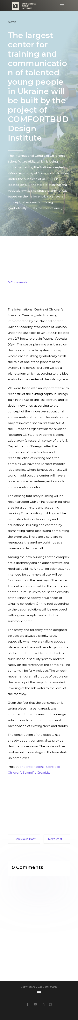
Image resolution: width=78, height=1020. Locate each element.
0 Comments (17, 282)
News (12, 22)
